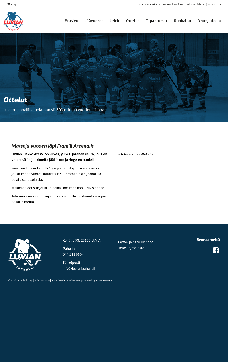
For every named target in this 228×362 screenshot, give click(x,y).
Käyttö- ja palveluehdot (135, 242)
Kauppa (13, 4)
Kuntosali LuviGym (173, 4)
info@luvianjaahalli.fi (79, 268)
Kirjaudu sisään (212, 4)
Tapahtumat (157, 20)
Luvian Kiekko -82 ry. (148, 4)
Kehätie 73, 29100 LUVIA (81, 240)
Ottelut (132, 20)
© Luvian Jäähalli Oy (20, 280)
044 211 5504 (73, 254)
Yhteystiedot (209, 20)
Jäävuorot (94, 20)
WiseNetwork (104, 280)
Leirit (115, 20)
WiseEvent (75, 280)
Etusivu (71, 20)
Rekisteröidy (194, 4)
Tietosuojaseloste (130, 247)
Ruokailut (182, 20)
